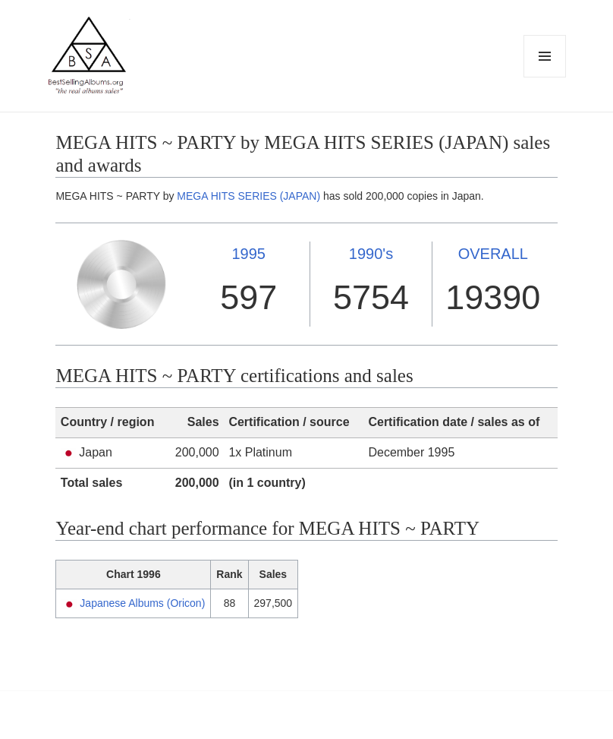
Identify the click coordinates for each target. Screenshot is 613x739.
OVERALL (493, 253)
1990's (371, 253)
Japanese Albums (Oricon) (142, 603)
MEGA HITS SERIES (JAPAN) (248, 196)
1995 (248, 253)
